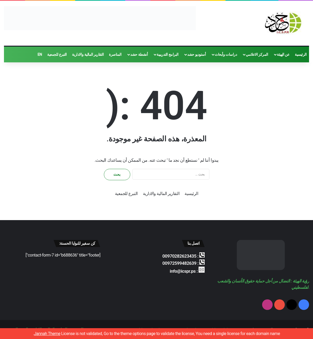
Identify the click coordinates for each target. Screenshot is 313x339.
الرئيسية (300, 54)
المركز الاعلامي (257, 54)
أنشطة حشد (139, 54)
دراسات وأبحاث (226, 54)
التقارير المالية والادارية (88, 54)
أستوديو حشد (196, 54)
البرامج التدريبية (167, 54)
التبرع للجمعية (56, 54)
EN (39, 54)
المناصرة (115, 54)
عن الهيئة (283, 54)
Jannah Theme (47, 333)
